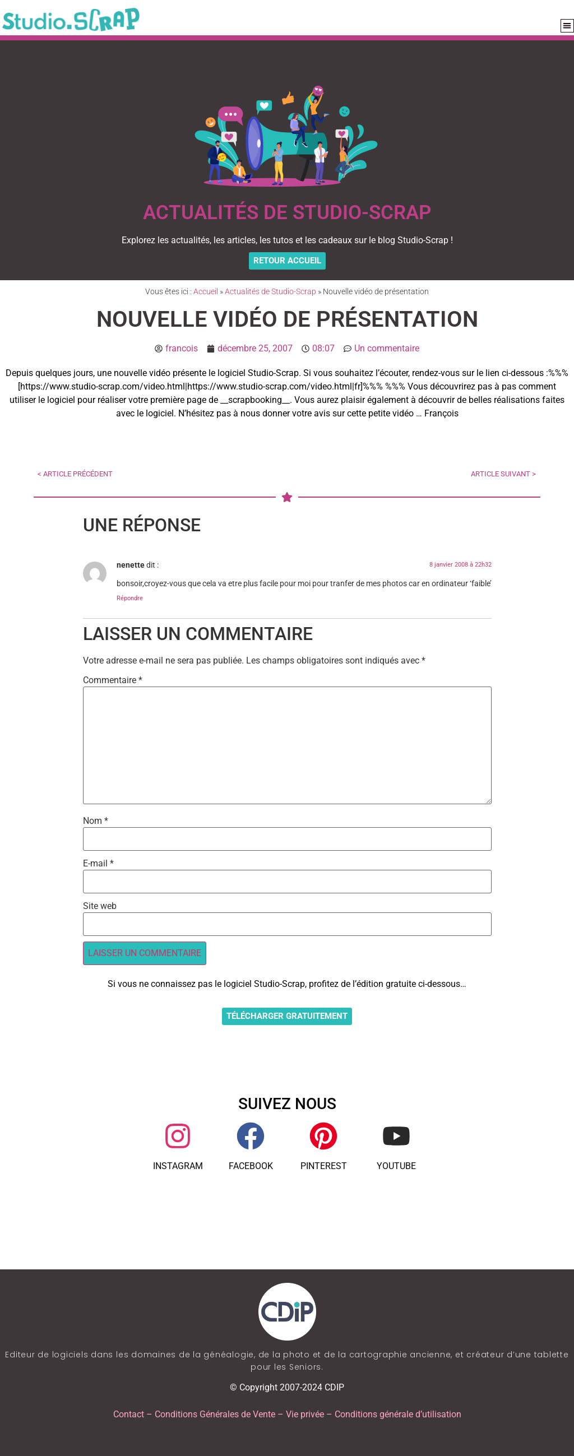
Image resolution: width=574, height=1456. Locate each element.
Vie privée (305, 1414)
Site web (100, 906)
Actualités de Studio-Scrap (270, 291)
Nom (95, 821)
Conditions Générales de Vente (215, 1414)
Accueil (205, 291)
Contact (128, 1414)
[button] (568, 26)
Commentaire (112, 680)
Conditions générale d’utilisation (398, 1414)
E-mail (98, 863)
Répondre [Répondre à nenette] (130, 598)
